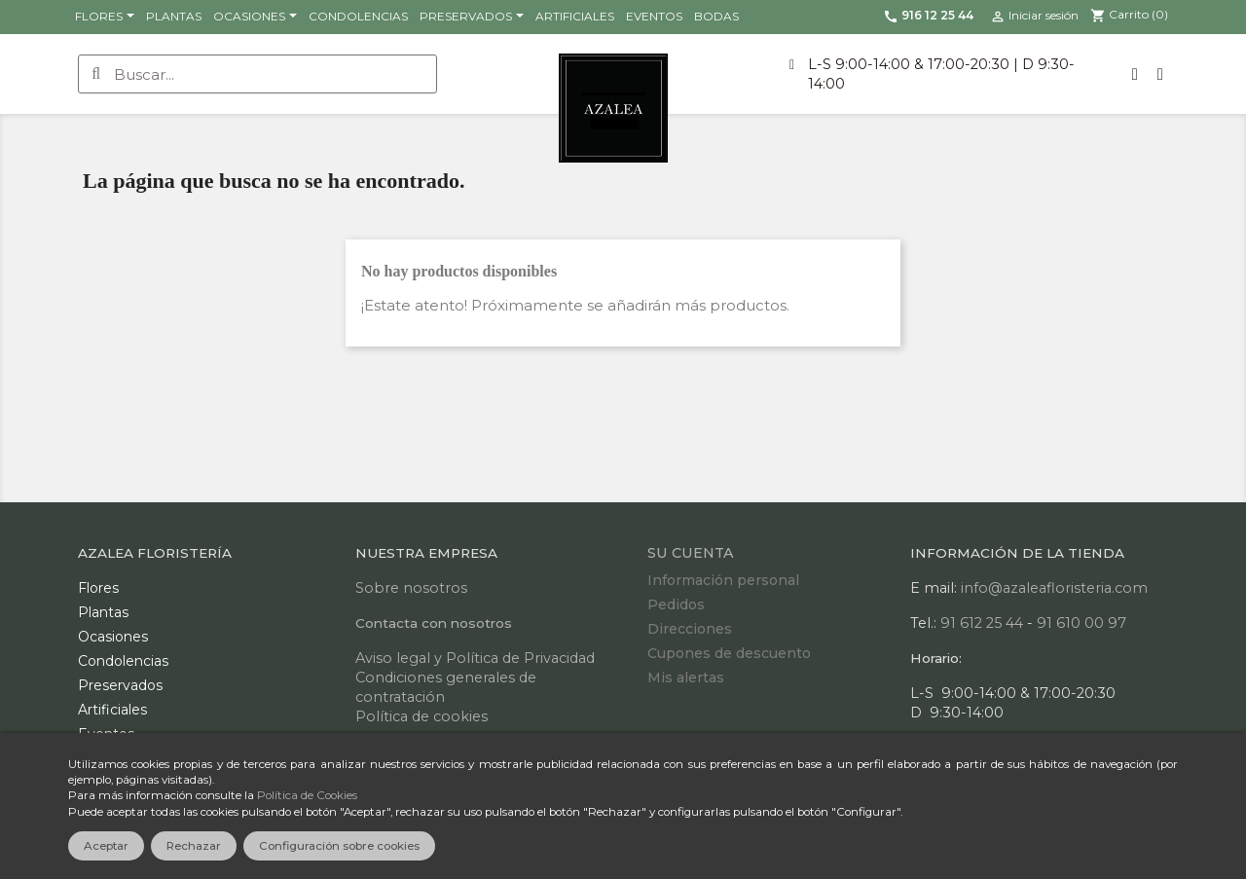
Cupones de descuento (729, 653)
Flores (98, 588)
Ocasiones (113, 636)
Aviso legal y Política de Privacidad (475, 658)
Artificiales (112, 709)
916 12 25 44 (928, 15)
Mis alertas (685, 677)
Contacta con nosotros (433, 623)
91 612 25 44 (981, 623)
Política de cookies (421, 716)
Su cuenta (690, 553)
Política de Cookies (307, 795)
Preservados (120, 685)
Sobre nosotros (411, 588)
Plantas (103, 612)
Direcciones (689, 629)
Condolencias (123, 661)
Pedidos (676, 604)
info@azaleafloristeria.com (1054, 588)
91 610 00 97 (1081, 623)
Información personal (723, 580)
